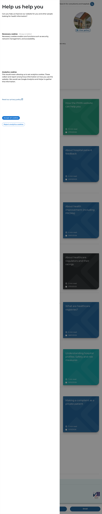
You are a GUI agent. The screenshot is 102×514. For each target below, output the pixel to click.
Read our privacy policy (12, 99)
